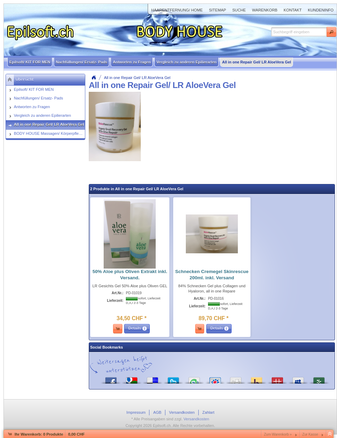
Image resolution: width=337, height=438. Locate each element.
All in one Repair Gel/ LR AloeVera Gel (137, 78)
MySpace (298, 379)
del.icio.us (152, 379)
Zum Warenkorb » (278, 434)
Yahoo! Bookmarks (256, 379)
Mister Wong (277, 379)
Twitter (173, 379)
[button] (331, 32)
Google (131, 379)
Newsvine (319, 379)
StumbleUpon (194, 379)
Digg (235, 379)
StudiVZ (215, 379)
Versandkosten (196, 419)
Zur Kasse (310, 434)
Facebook (111, 379)
